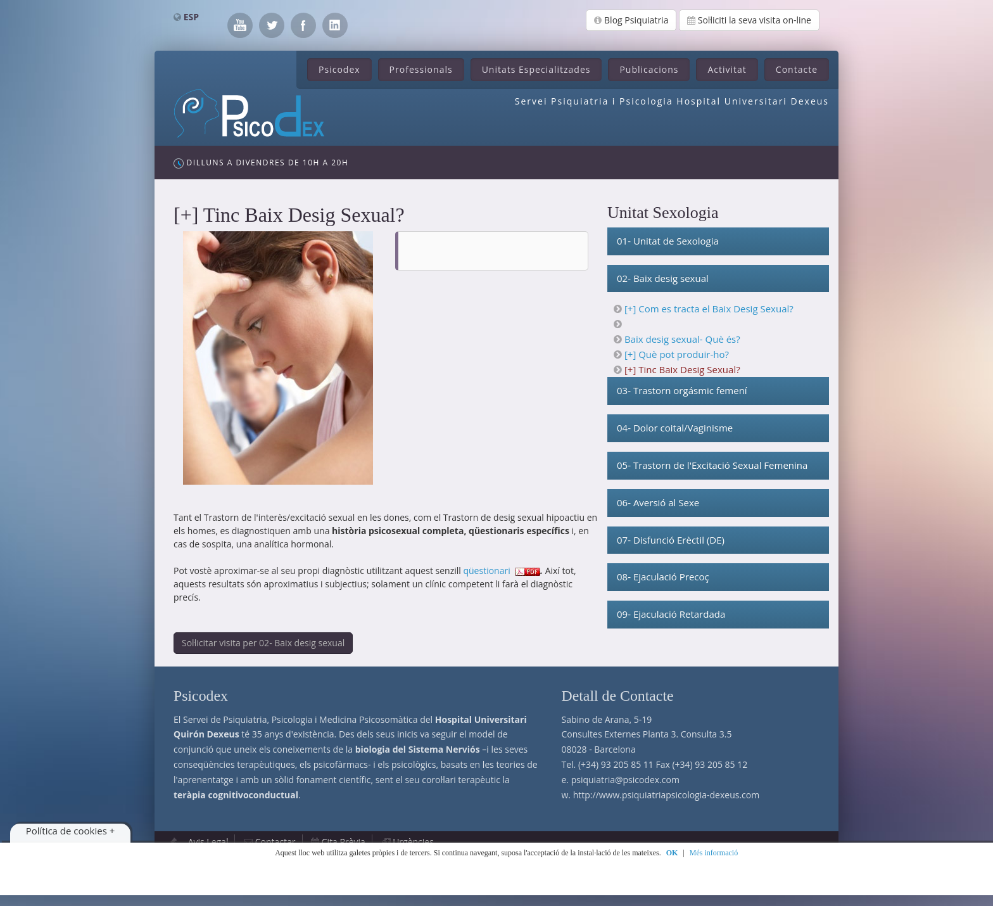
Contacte (797, 69)
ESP (191, 17)
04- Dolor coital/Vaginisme (675, 427)
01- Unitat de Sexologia (668, 240)
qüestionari (486, 571)
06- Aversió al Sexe (658, 502)
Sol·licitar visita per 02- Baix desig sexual (263, 643)
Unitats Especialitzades (536, 69)
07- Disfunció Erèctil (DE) (670, 539)
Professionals (421, 69)
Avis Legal (208, 842)
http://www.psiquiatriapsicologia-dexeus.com (666, 795)
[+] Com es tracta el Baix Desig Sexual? (709, 308)
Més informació (714, 852)
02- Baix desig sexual (663, 278)
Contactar (275, 842)
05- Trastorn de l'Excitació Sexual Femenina (712, 465)
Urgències (413, 842)
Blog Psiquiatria (631, 20)
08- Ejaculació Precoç (663, 576)
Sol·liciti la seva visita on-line (749, 20)
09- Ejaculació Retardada (671, 614)
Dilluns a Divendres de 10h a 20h (261, 163)
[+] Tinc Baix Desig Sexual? (682, 369)
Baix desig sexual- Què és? (682, 339)
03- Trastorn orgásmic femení (682, 390)
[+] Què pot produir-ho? (676, 354)
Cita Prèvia (343, 842)
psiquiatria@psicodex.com (625, 780)
